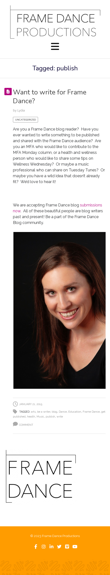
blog (54, 411)
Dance (63, 411)
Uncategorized (25, 119)
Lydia (21, 110)
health (31, 416)
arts (33, 411)
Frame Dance (91, 411)
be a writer (43, 411)
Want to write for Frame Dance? (49, 97)
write (60, 416)
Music (40, 416)
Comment (26, 425)
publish (50, 416)
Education (74, 411)
